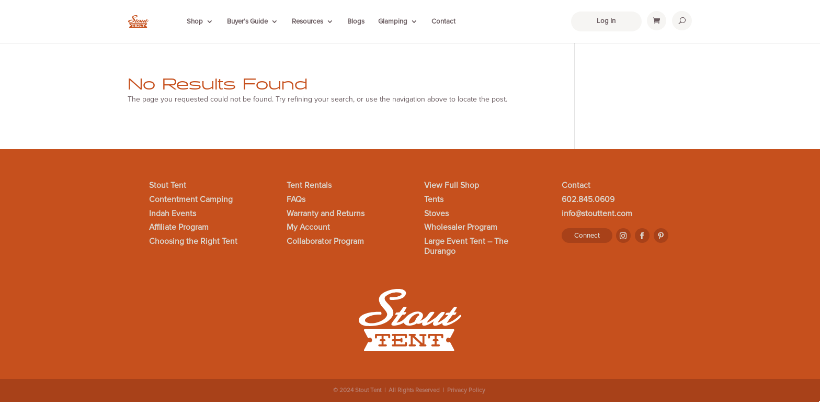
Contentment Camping (191, 200)
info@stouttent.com (597, 214)
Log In (606, 21)
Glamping (392, 21)
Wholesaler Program (460, 227)
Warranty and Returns (326, 214)
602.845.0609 (588, 200)
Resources (307, 21)
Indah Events (172, 214)
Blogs (356, 21)
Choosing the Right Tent (193, 242)
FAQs (296, 200)
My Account (308, 227)
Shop (195, 21)
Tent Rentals (309, 186)
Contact (443, 21)
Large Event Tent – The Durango (466, 246)
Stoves (436, 214)
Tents (433, 200)
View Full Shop (451, 186)
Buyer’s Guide (247, 21)
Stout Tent (167, 186)
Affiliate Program (179, 227)
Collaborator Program (325, 242)
